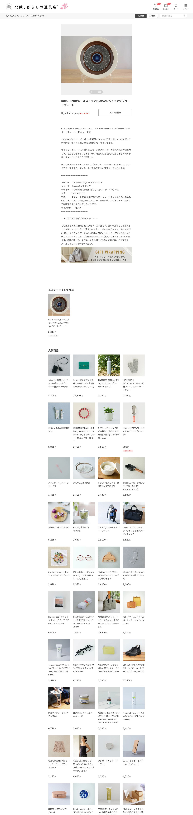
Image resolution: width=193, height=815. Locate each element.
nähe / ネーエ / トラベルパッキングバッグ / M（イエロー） (133, 620)
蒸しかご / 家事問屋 (81, 482)
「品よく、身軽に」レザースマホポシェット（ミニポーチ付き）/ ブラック (59, 383)
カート (176, 9)
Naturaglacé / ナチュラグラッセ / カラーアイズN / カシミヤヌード (58, 620)
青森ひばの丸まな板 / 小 (58, 527)
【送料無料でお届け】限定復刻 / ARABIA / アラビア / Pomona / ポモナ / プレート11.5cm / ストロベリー (84, 434)
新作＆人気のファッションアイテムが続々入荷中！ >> (26, 16)
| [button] (93, 92)
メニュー (186, 9)
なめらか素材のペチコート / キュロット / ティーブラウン (58, 764)
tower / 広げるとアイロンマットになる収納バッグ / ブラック (133, 530)
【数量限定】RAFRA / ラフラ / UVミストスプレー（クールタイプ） (108, 383)
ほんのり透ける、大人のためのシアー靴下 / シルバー (133, 575)
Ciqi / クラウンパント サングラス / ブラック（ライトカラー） (83, 668)
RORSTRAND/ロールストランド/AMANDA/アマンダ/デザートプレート (59, 322)
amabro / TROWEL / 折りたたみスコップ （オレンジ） (134, 431)
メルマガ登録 (115, 113)
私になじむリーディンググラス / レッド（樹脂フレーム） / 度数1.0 (83, 575)
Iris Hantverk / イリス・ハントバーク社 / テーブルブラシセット (108, 575)
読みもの (166, 9)
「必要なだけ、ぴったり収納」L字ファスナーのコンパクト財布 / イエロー (108, 668)
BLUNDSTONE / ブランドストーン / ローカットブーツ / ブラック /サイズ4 (134, 668)
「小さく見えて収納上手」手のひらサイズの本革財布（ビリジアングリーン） (83, 383)
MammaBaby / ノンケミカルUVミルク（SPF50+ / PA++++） (133, 716)
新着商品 (156, 9)
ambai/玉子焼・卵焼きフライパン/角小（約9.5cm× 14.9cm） (134, 486)
